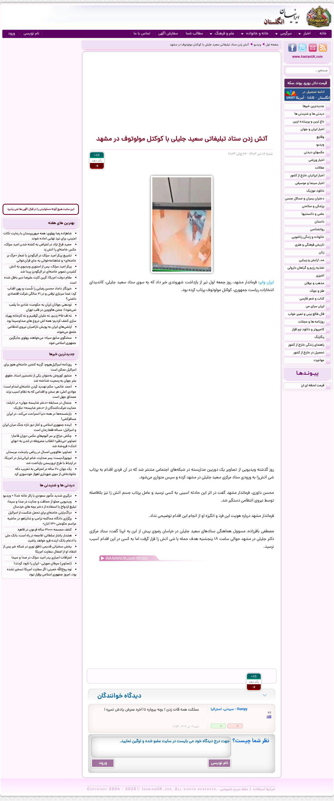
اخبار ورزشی (319, 160)
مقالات (322, 168)
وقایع (323, 137)
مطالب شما (194, 34)
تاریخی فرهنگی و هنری (312, 245)
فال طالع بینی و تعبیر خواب (309, 314)
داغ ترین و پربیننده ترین (311, 122)
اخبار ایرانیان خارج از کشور (310, 176)
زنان (324, 253)
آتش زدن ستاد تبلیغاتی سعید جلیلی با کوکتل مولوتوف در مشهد (209, 45)
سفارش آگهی (168, 34)
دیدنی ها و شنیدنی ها (312, 114)
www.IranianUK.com (307, 57)
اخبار (304, 34)
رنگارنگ (322, 338)
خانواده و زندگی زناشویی (311, 237)
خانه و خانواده (254, 34)
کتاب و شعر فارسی (315, 299)
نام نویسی (31, 34)
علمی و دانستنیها (316, 214)
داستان (322, 222)
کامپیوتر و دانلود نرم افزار (311, 330)
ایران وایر (266, 282)
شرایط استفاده (264, 789)
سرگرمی (283, 34)
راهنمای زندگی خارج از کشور (309, 345)
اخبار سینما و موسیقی (312, 184)
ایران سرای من (318, 307)
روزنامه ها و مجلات (314, 322)
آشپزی (323, 276)
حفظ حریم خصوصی (234, 789)
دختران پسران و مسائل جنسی (307, 199)
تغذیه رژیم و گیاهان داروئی (308, 268)
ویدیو (257, 45)
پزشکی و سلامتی (316, 207)
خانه (323, 34)
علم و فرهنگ (222, 34)
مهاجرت (322, 361)
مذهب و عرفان (317, 284)
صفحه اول (272, 45)
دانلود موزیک (318, 191)
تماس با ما (142, 34)
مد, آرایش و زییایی (314, 261)
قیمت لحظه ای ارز (315, 386)
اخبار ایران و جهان (315, 130)
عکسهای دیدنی (317, 153)
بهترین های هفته (61, 223)
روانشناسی (320, 230)
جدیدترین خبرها (316, 107)
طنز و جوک (320, 291)
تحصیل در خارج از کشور (311, 353)
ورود (11, 34)
